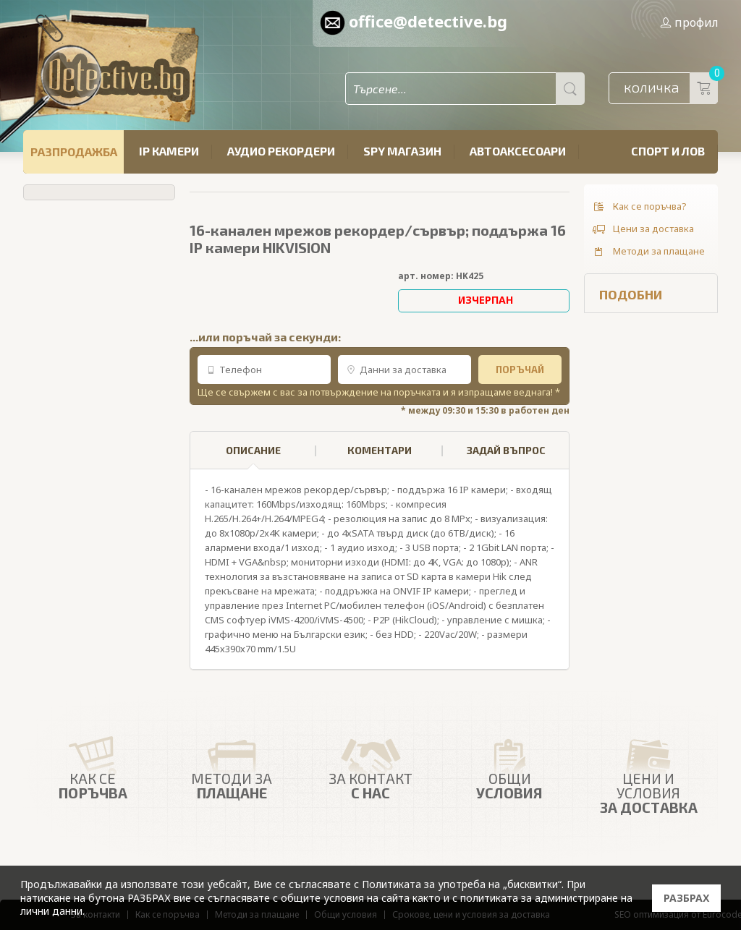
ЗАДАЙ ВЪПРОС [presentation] (506, 450)
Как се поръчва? (639, 207)
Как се (93, 765)
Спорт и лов (668, 151)
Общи (509, 765)
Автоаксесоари (518, 151)
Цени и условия (648, 771)
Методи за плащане (648, 251)
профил (689, 22)
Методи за (231, 765)
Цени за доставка (642, 229)
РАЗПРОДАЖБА (73, 151)
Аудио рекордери (281, 151)
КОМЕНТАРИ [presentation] (379, 450)
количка (671, 88)
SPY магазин (402, 151)
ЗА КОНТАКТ (370, 765)
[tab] (253, 450)
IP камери (169, 151)
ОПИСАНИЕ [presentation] (253, 456)
